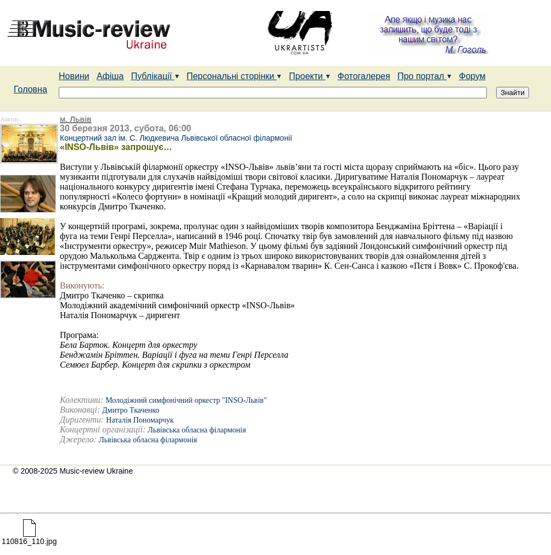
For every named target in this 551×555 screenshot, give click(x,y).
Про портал (424, 76)
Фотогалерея (364, 76)
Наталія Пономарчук (139, 420)
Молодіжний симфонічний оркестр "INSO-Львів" (186, 400)
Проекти (309, 76)
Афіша (110, 76)
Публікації (155, 76)
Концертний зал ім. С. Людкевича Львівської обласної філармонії (176, 138)
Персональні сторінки (234, 76)
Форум (472, 76)
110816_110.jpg (29, 538)
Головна (30, 89)
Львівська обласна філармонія (197, 430)
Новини (74, 76)
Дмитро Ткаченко (130, 410)
